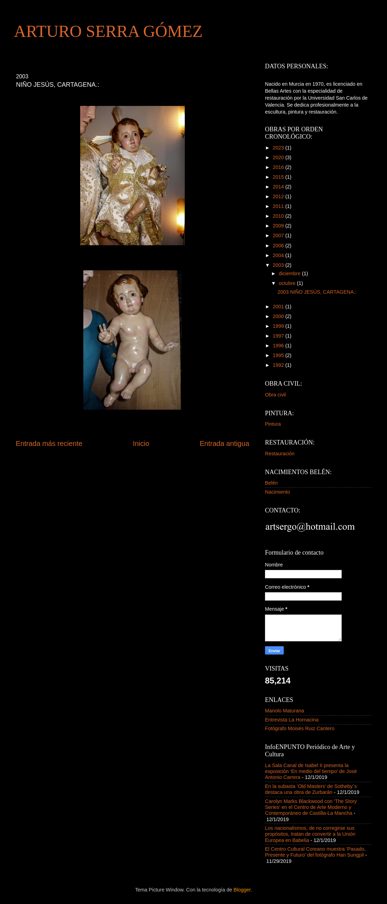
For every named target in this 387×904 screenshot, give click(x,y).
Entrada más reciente (49, 443)
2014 (279, 187)
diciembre (290, 273)
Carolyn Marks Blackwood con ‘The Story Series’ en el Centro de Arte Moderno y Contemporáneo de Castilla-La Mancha (311, 807)
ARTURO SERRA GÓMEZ (108, 31)
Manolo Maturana (284, 710)
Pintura (273, 424)
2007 (279, 235)
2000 (279, 316)
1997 (279, 336)
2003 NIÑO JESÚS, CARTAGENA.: (318, 292)
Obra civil (275, 394)
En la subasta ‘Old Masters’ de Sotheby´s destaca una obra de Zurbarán (311, 789)
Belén (271, 483)
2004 (279, 255)
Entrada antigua (224, 443)
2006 (279, 245)
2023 (279, 147)
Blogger (242, 890)
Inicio (141, 443)
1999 (279, 326)
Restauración (280, 453)
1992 (279, 365)
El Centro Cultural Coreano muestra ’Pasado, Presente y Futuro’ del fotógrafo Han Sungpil (315, 852)
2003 (279, 265)
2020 (279, 157)
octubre (288, 283)
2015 (279, 177)
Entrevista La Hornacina (292, 720)
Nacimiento (277, 492)
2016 (279, 167)
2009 (279, 226)
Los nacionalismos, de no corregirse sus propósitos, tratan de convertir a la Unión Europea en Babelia (310, 834)
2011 (279, 206)
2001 (279, 306)
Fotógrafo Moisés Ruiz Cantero (299, 728)
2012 (279, 196)
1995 (279, 355)
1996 (279, 345)
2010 (279, 216)
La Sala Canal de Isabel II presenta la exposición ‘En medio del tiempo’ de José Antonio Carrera (311, 771)
